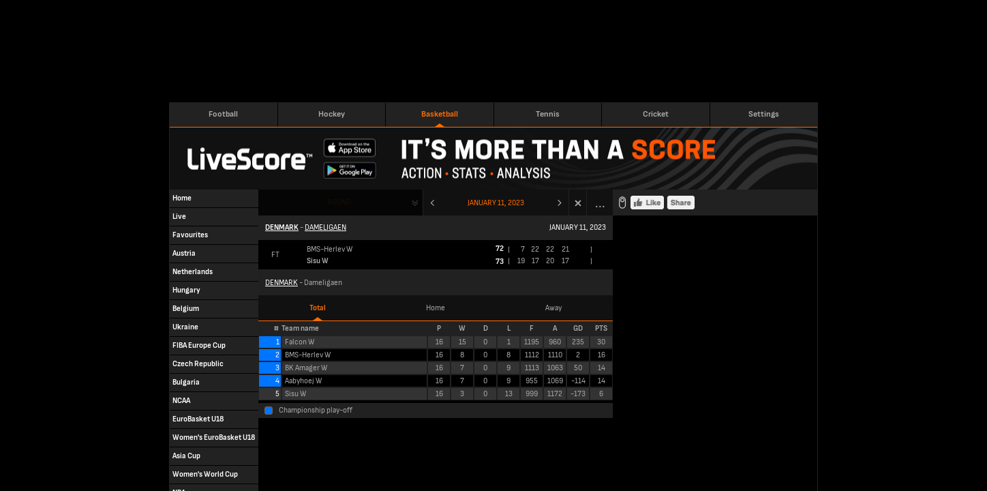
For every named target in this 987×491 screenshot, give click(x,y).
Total (317, 307)
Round (339, 202)
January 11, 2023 (496, 202)
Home (435, 307)
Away (553, 307)
